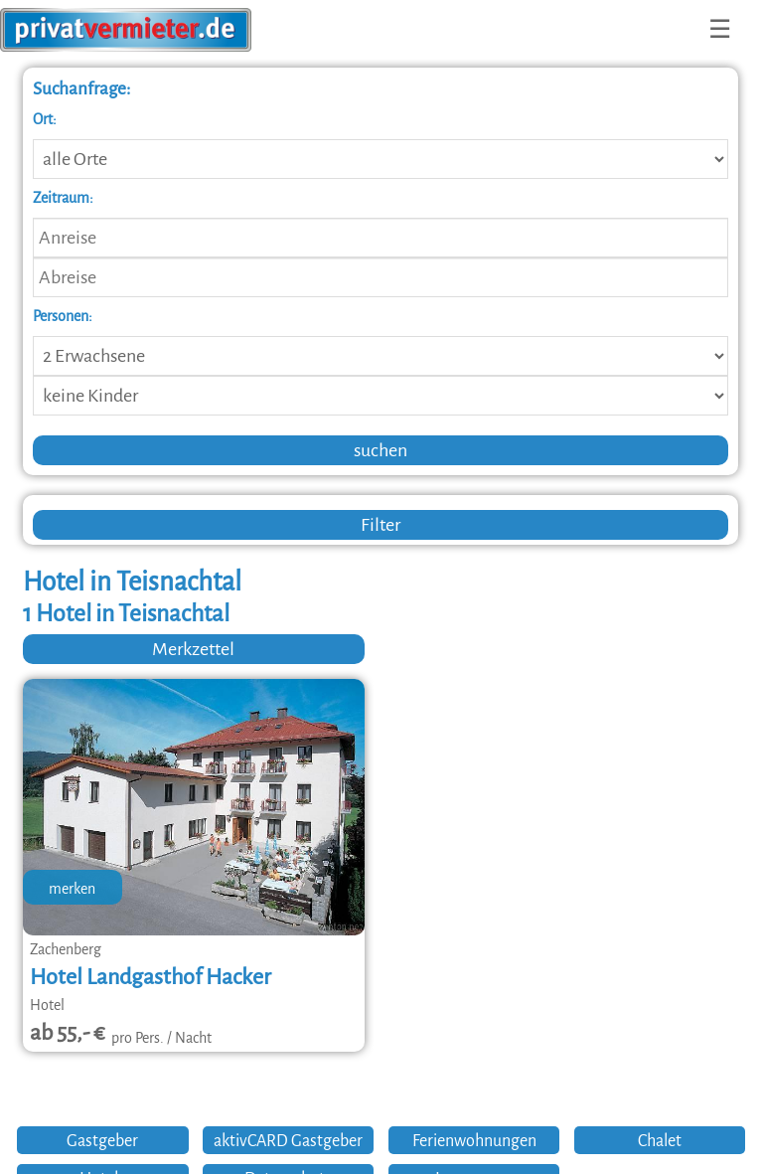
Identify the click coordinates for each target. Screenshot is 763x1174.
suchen (380, 450)
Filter (380, 525)
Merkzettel (193, 649)
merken (72, 889)
